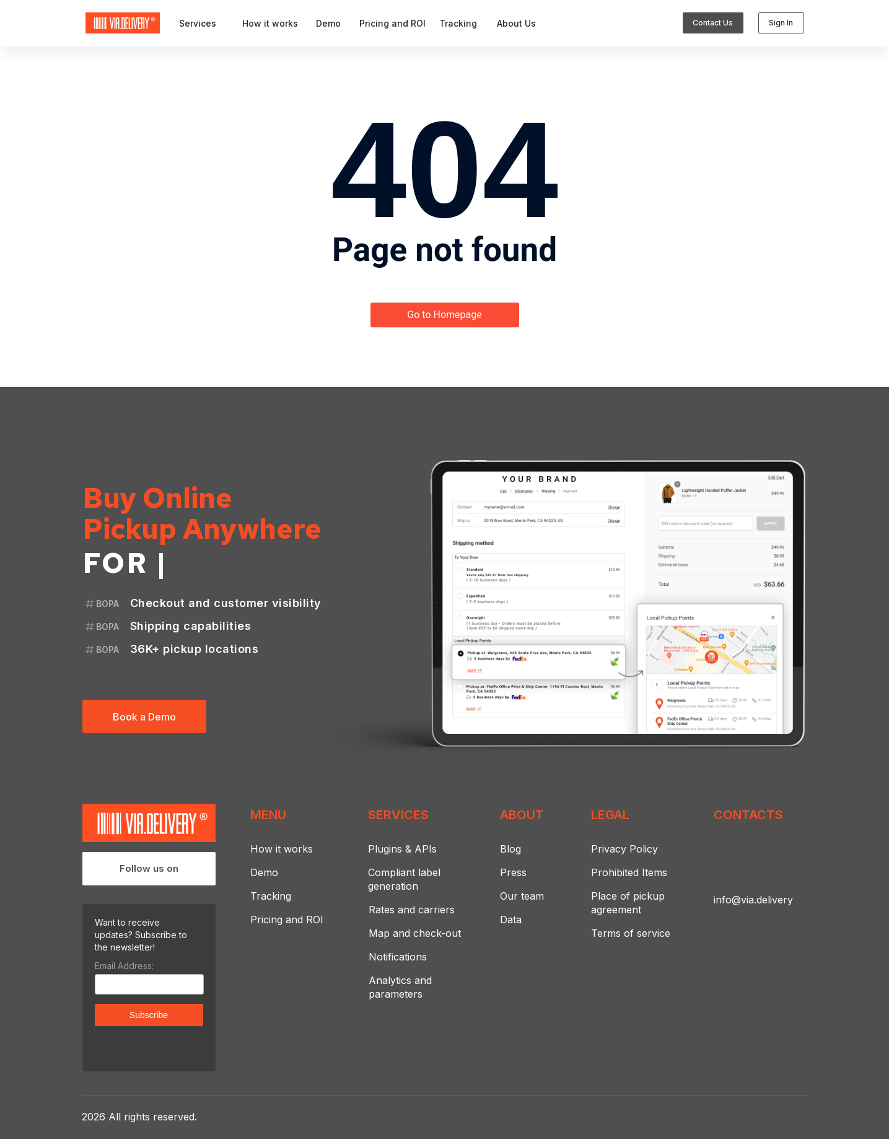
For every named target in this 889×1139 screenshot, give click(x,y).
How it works (281, 849)
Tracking (270, 896)
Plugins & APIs (402, 849)
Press (513, 872)
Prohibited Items (629, 872)
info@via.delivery (753, 899)
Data (511, 919)
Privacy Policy (624, 849)
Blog (510, 849)
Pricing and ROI (286, 919)
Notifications (398, 957)
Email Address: (124, 965)
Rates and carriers (412, 909)
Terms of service (630, 933)
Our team (522, 896)
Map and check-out (415, 933)
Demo (264, 872)
